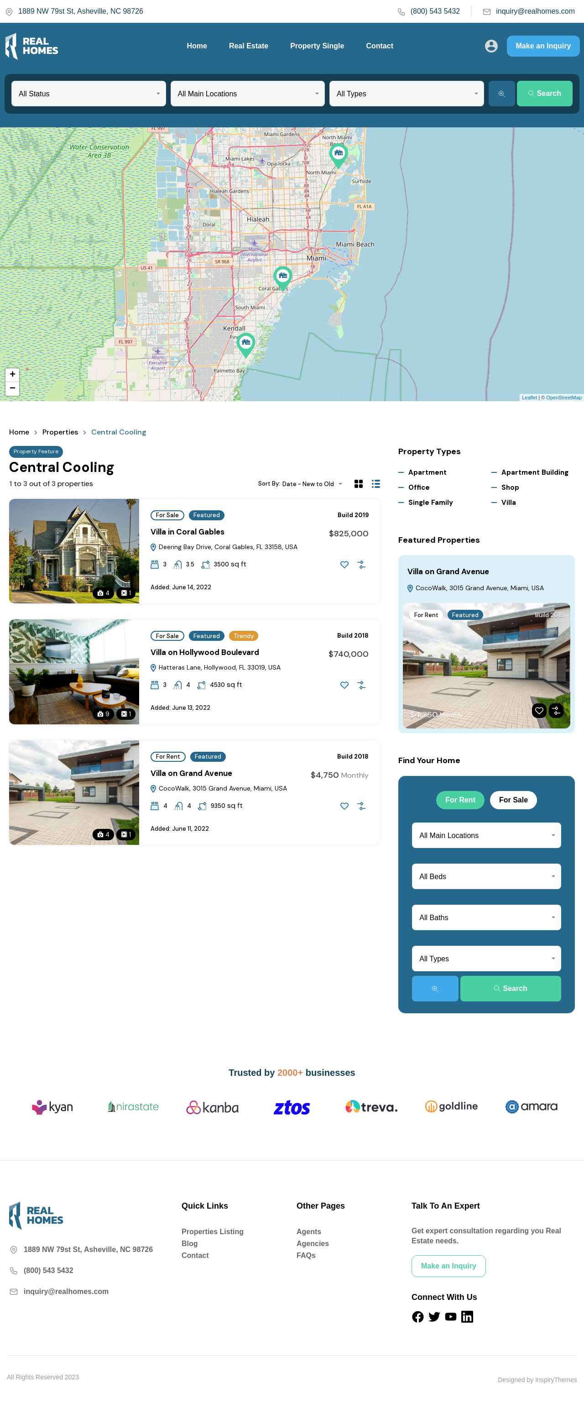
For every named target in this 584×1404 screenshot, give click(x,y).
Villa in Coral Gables (187, 532)
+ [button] (13, 375)
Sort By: (269, 484)
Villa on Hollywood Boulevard (205, 652)
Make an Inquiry (543, 46)
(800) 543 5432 (428, 11)
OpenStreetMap (564, 397)
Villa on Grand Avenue (191, 773)
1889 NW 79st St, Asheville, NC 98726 (74, 11)
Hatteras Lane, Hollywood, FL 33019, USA (215, 667)
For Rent (168, 756)
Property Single (317, 46)
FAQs (306, 1255)
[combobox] (88, 93)
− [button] (13, 389)
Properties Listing (213, 1232)
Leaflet (529, 397)
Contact (379, 46)
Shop (510, 487)
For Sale (167, 515)
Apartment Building (534, 472)
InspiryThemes (556, 1379)
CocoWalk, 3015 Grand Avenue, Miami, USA (218, 788)
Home (197, 46)
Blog (190, 1243)
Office (419, 487)
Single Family (430, 502)
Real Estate (248, 46)
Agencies (313, 1243)
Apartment (427, 472)
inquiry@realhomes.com (528, 11)
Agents (309, 1232)
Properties (60, 432)
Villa (508, 502)
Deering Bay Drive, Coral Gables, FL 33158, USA (223, 547)
